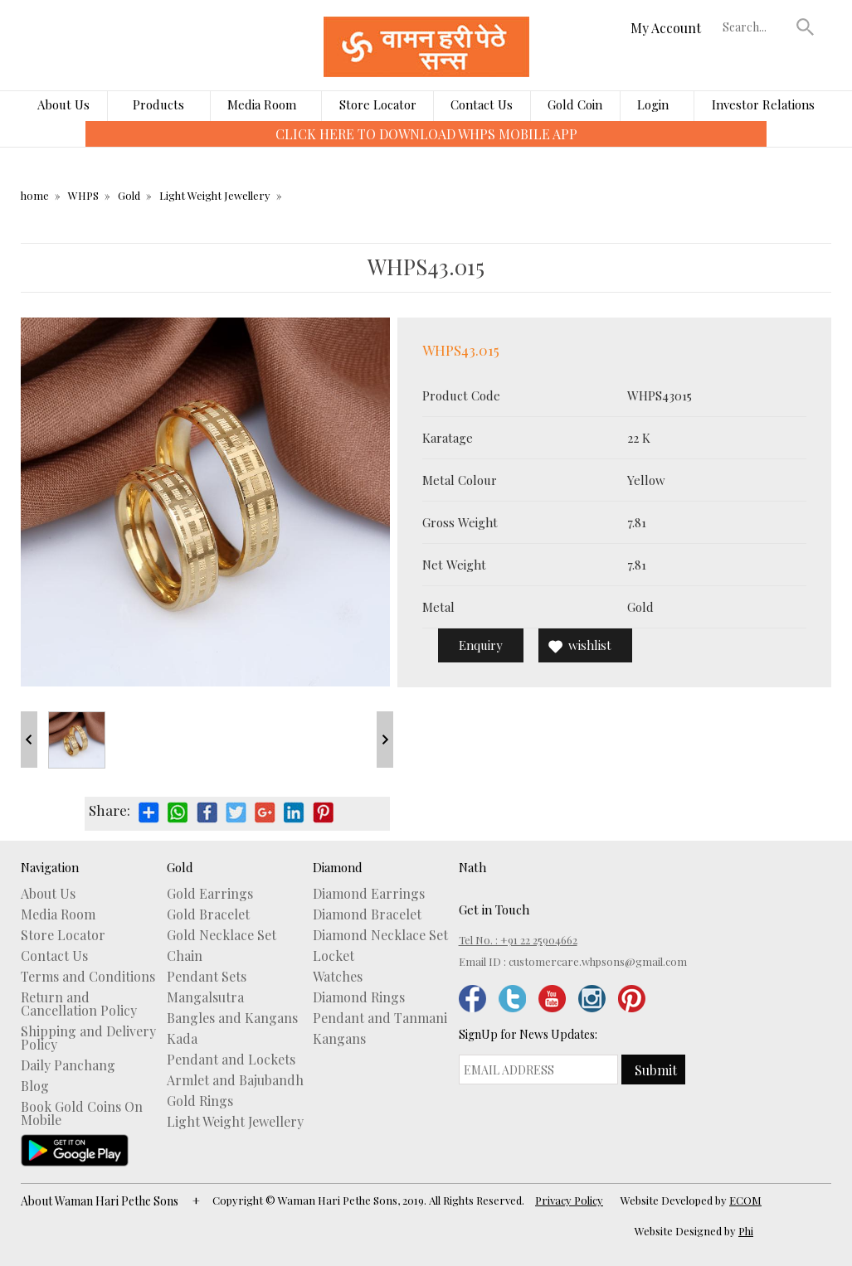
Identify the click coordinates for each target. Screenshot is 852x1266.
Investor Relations (763, 104)
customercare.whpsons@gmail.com (598, 961)
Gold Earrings (210, 893)
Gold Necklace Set (221, 935)
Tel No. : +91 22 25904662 (518, 940)
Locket (333, 956)
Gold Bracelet (208, 914)
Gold (129, 195)
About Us (63, 104)
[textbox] (756, 26)
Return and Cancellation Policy (79, 1004)
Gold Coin (575, 104)
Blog (35, 1086)
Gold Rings (200, 1101)
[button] (805, 26)
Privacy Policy (569, 1200)
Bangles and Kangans (232, 1018)
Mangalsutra (205, 997)
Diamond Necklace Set (380, 935)
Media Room (261, 104)
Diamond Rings (359, 997)
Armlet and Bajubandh (235, 1080)
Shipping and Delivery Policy (88, 1038)
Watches (338, 976)
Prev (29, 739)
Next (385, 739)
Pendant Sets (206, 976)
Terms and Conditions (88, 976)
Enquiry (481, 645)
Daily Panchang (68, 1065)
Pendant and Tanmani (380, 1018)
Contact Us (481, 104)
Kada (182, 1038)
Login (653, 104)
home (35, 195)
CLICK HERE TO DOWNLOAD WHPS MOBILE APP (426, 134)
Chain (184, 956)
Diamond (338, 867)
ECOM (745, 1200)
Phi (745, 1231)
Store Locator (377, 104)
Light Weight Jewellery (214, 195)
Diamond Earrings (369, 893)
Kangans (339, 1038)
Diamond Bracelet (367, 914)
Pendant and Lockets (231, 1059)
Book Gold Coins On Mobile (82, 1113)
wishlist (589, 645)
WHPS (83, 195)
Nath (472, 867)
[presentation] (73, 146)
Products (158, 104)
